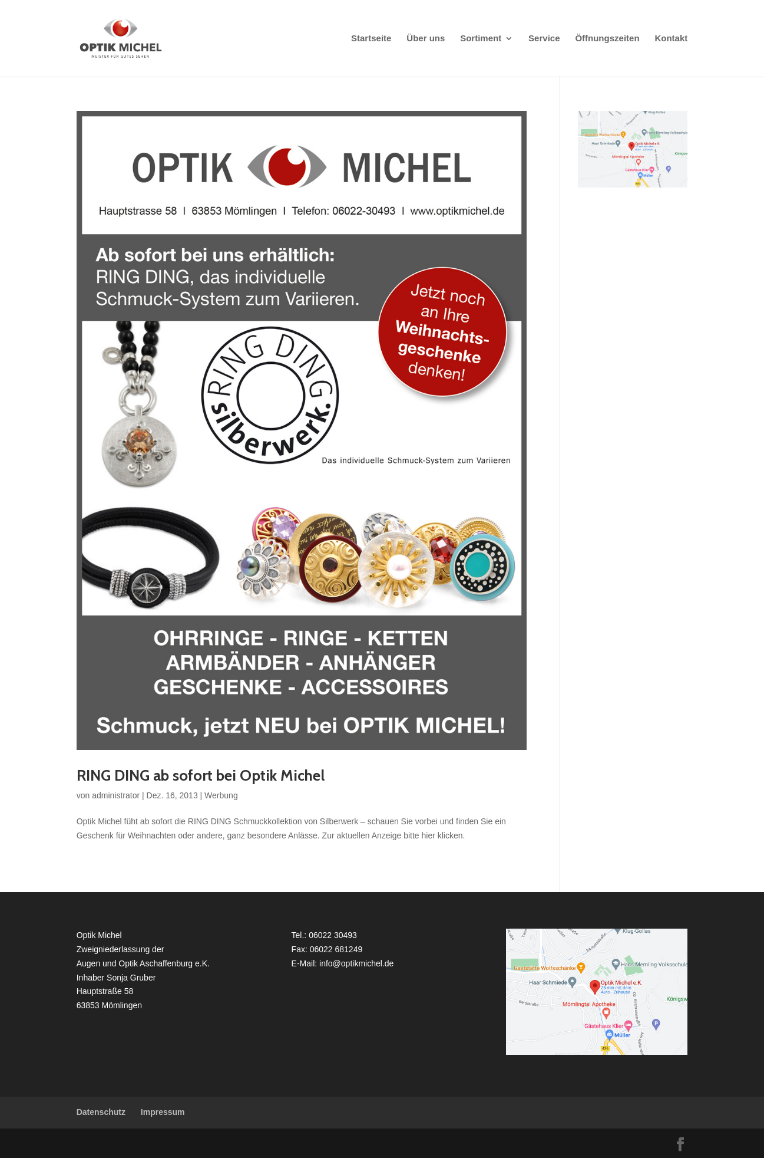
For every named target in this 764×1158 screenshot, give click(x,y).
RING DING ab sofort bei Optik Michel (201, 775)
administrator (116, 795)
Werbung (221, 795)
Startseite (371, 38)
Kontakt (670, 38)
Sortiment (480, 38)
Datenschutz (101, 1112)
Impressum (163, 1112)
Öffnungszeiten (607, 38)
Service (544, 38)
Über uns (425, 38)
